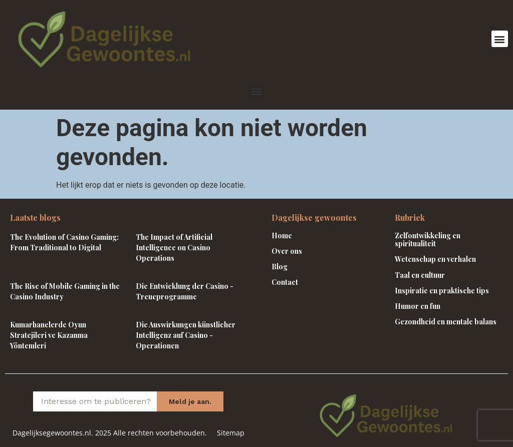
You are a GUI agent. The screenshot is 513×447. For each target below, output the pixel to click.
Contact (285, 282)
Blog (280, 266)
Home (282, 235)
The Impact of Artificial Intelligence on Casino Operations (174, 247)
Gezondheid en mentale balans (445, 321)
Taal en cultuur (420, 275)
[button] (499, 39)
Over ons (287, 251)
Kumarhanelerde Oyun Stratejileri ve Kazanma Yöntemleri (49, 335)
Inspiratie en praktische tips (442, 290)
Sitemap (230, 432)
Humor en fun (417, 306)
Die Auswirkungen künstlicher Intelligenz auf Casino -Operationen (185, 335)
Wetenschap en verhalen (435, 259)
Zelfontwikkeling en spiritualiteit (427, 240)
